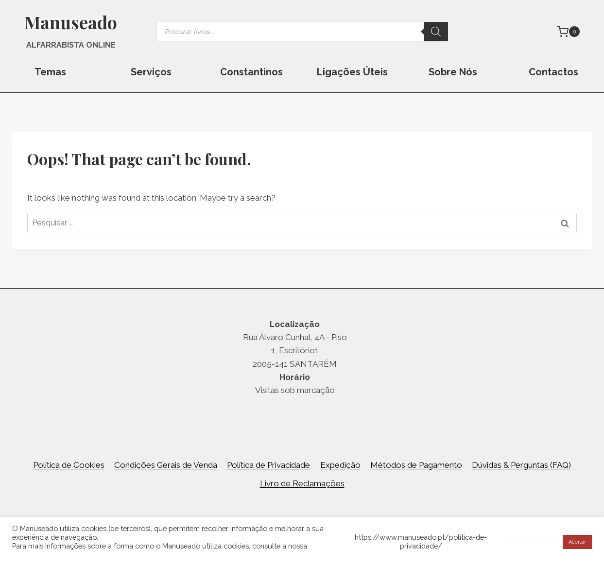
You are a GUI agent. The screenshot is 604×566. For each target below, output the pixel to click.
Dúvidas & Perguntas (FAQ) (521, 465)
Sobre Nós (453, 72)
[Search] (436, 31)
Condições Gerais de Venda (165, 465)
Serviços (151, 72)
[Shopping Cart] (568, 31)
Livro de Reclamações (302, 483)
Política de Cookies (68, 465)
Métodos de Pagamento (416, 465)
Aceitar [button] (577, 542)
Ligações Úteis (352, 72)
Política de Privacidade (268, 465)
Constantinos (251, 72)
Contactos (553, 72)
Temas (50, 72)
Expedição (340, 465)
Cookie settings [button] (530, 541)
